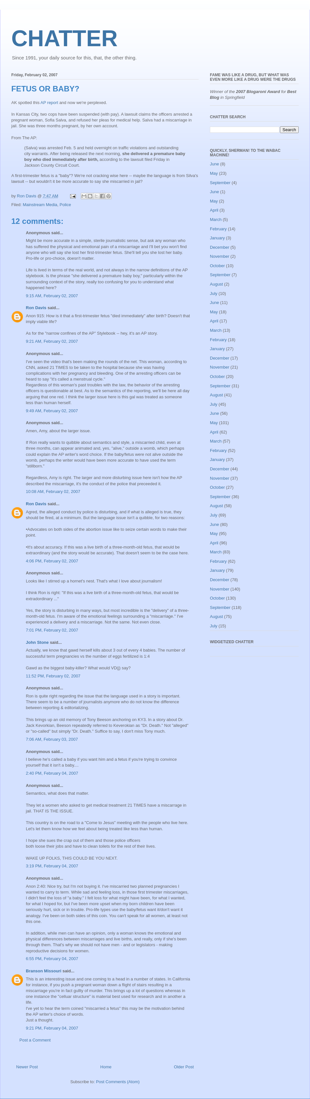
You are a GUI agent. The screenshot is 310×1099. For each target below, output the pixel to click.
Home (106, 1066)
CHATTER (64, 38)
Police (65, 204)
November (219, 256)
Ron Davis (36, 307)
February (218, 228)
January (217, 237)
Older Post (184, 1066)
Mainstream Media (40, 204)
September (220, 182)
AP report (49, 102)
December (219, 247)
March (216, 219)
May (214, 173)
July (213, 293)
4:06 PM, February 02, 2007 (52, 561)
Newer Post (27, 1066)
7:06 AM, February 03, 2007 (52, 739)
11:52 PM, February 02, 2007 (53, 676)
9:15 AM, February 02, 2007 (52, 295)
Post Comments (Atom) (118, 1081)
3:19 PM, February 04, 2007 (52, 865)
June (214, 164)
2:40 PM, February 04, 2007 (52, 773)
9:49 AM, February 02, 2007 (52, 410)
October (217, 265)
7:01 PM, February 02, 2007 (52, 630)
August (216, 284)
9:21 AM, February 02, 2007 (52, 341)
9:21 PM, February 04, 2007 (52, 1028)
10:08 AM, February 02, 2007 (53, 491)
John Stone (37, 642)
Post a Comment (35, 1040)
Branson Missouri (43, 970)
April (214, 210)
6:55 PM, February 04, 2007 (52, 958)
